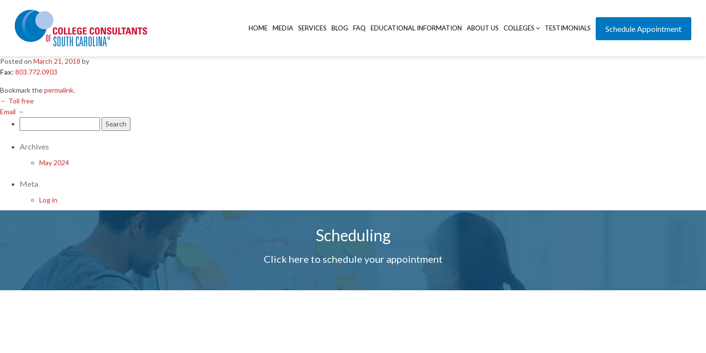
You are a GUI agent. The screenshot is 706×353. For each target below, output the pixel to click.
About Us (483, 28)
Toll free (17, 101)
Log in (48, 200)
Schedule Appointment (643, 28)
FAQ (359, 28)
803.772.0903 (36, 72)
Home (258, 28)
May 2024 (54, 162)
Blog (339, 28)
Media (283, 28)
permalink (59, 90)
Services (312, 28)
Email (12, 111)
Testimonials (568, 28)
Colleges (522, 28)
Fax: (7, 72)
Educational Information (416, 28)
